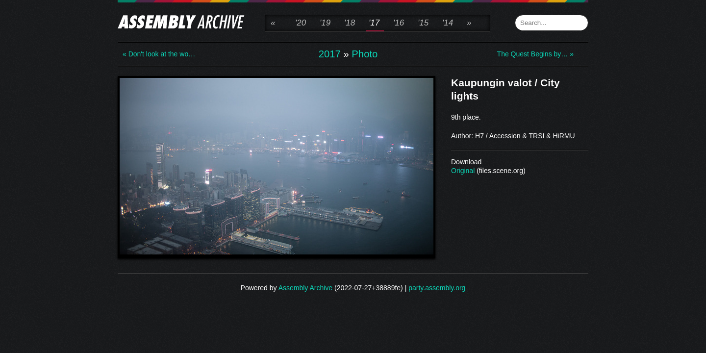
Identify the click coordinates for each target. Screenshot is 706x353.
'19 (325, 22)
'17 (374, 22)
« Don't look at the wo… (159, 54)
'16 (398, 22)
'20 (300, 22)
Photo (365, 54)
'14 (447, 22)
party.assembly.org (436, 288)
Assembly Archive (305, 288)
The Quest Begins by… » (535, 54)
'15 (423, 22)
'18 (349, 22)
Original (463, 171)
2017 (330, 54)
